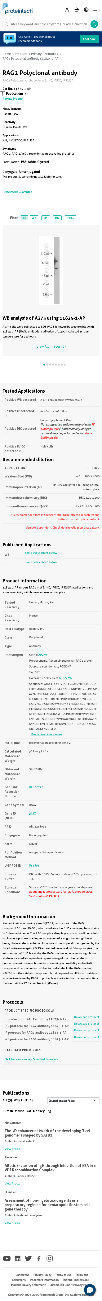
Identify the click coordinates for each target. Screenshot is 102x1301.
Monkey (39, 1111)
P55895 (34, 865)
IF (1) (29, 1100)
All (24, 218)
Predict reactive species (46, 734)
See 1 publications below (41, 562)
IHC (57, 218)
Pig (48, 1111)
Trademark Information (44, 1280)
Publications (14, 94)
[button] (90, 1290)
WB (34, 218)
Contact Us (22, 1274)
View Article (12, 1148)
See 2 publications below (41, 552)
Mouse (20, 1111)
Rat (28, 1111)
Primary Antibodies (44, 54)
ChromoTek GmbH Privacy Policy (70, 1285)
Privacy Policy (42, 1274)
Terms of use (63, 1274)
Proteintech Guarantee (17, 192)
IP (45, 218)
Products (21, 54)
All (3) (7, 1100)
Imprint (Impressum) (76, 1280)
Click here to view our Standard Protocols (31, 1059)
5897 (32, 813)
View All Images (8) (51, 346)
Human (8, 1111)
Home (7, 54)
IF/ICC (70, 218)
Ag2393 (43, 654)
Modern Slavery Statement (28, 1285)
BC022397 (65, 678)
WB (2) (18, 1100)
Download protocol (86, 1017)
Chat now (89, 39)
